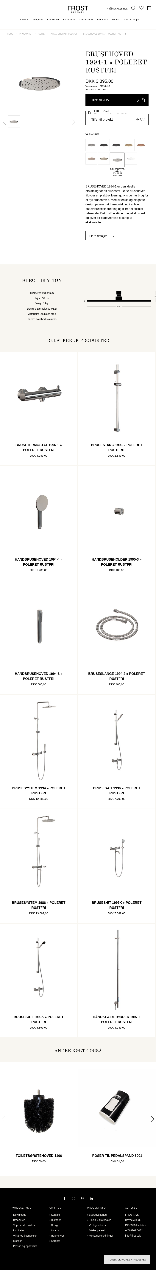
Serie (41, 34)
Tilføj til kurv (118, 100)
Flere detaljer (98, 236)
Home (10, 34)
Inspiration (69, 19)
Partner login (131, 19)
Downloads (19, 1214)
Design (55, 1225)
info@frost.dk (133, 1235)
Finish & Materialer (100, 1219)
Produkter (22, 19)
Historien (56, 1219)
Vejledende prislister (25, 1225)
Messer (17, 1240)
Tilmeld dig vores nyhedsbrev (126, 1259)
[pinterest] (82, 1198)
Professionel (86, 19)
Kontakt (116, 19)
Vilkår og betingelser (25, 1235)
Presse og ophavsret (25, 1246)
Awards (55, 1230)
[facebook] (64, 1198)
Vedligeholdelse (98, 1225)
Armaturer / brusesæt (64, 34)
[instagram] (73, 1198)
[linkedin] (91, 1198)
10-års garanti (97, 1230)
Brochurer (102, 19)
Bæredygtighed (98, 1214)
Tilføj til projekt (118, 119)
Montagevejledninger (101, 1235)
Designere (38, 19)
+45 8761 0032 (134, 1230)
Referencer (53, 19)
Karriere (55, 1240)
